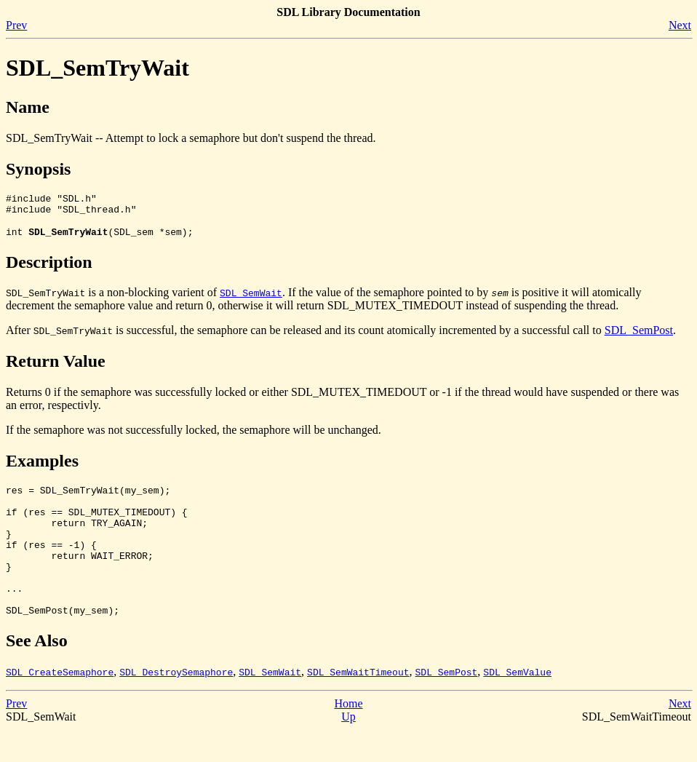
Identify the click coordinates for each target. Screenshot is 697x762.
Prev (16, 25)
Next (680, 25)
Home (348, 736)
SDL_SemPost (639, 336)
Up (348, 749)
